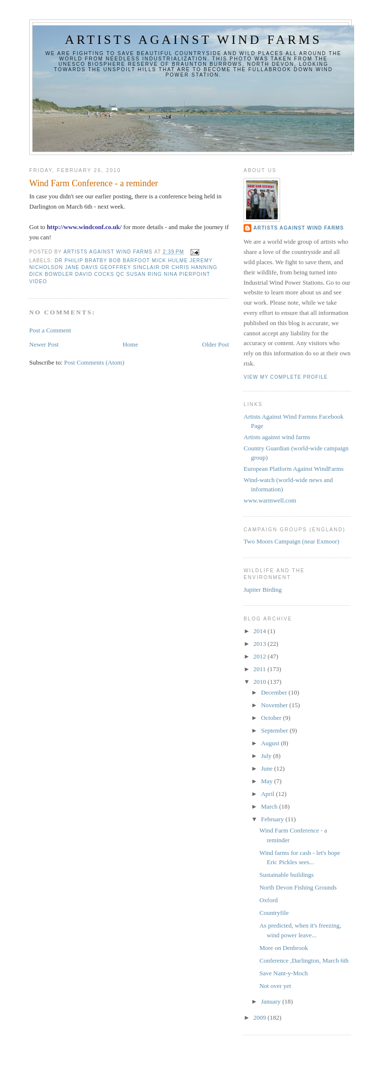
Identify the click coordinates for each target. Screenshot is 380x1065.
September (275, 730)
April (268, 793)
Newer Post (43, 344)
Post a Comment (50, 330)
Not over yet (275, 985)
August (271, 743)
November (275, 705)
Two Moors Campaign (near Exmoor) (291, 541)
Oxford (268, 900)
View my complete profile (286, 377)
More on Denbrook (283, 947)
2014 (260, 631)
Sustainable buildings (286, 874)
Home (130, 344)
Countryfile (273, 912)
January (272, 1001)
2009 (260, 1017)
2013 (260, 643)
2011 (260, 669)
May (267, 781)
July (267, 755)
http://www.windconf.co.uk (83, 227)
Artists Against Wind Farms (298, 228)
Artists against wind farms (193, 40)
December (275, 692)
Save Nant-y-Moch (283, 973)
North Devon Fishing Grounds (298, 887)
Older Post (215, 344)
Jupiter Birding (263, 589)
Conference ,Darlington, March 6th (303, 960)
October (272, 717)
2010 (260, 681)
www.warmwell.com (270, 500)
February (273, 819)
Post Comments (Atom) (94, 362)
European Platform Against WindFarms (293, 468)
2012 (260, 656)
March (270, 806)
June (267, 768)
